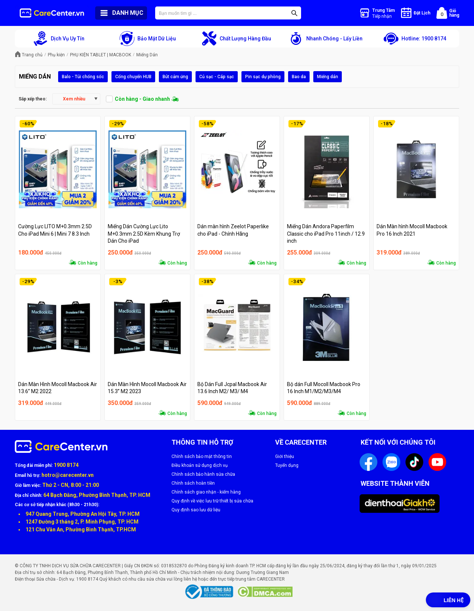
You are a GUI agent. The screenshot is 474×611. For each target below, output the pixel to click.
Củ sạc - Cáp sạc (216, 76)
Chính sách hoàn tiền (193, 483)
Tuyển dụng (286, 465)
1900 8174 (66, 465)
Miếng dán (327, 76)
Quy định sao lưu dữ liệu (195, 509)
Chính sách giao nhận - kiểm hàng (206, 492)
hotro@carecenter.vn (67, 475)
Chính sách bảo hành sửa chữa (203, 474)
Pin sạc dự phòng (263, 76)
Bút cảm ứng (175, 76)
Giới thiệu (284, 456)
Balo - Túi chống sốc (83, 76)
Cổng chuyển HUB (133, 76)
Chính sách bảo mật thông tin (201, 456)
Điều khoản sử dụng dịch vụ (199, 465)
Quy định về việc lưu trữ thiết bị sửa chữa (212, 501)
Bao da (299, 76)
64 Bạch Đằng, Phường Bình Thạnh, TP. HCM (96, 495)
